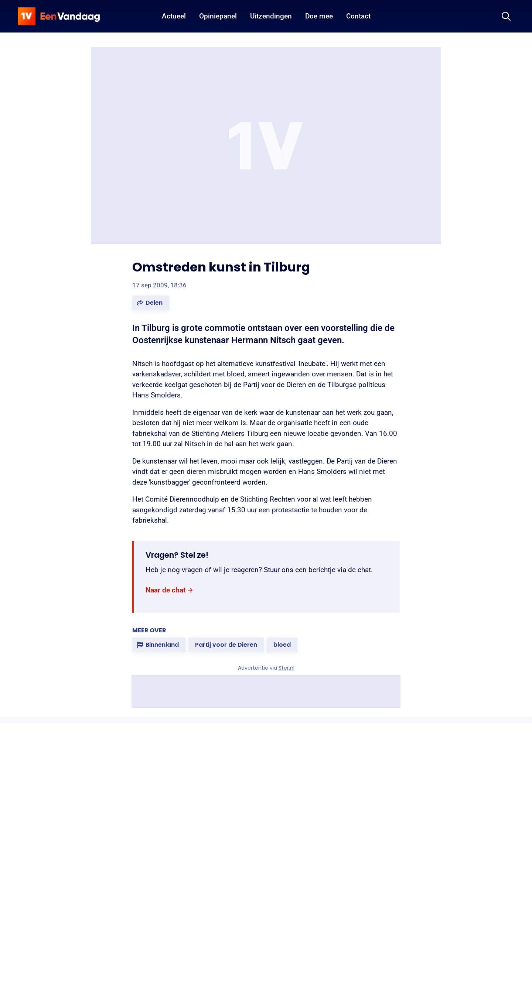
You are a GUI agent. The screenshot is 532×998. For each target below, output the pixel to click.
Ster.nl (286, 667)
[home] (59, 16)
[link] (170, 590)
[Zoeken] (506, 16)
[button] (150, 302)
